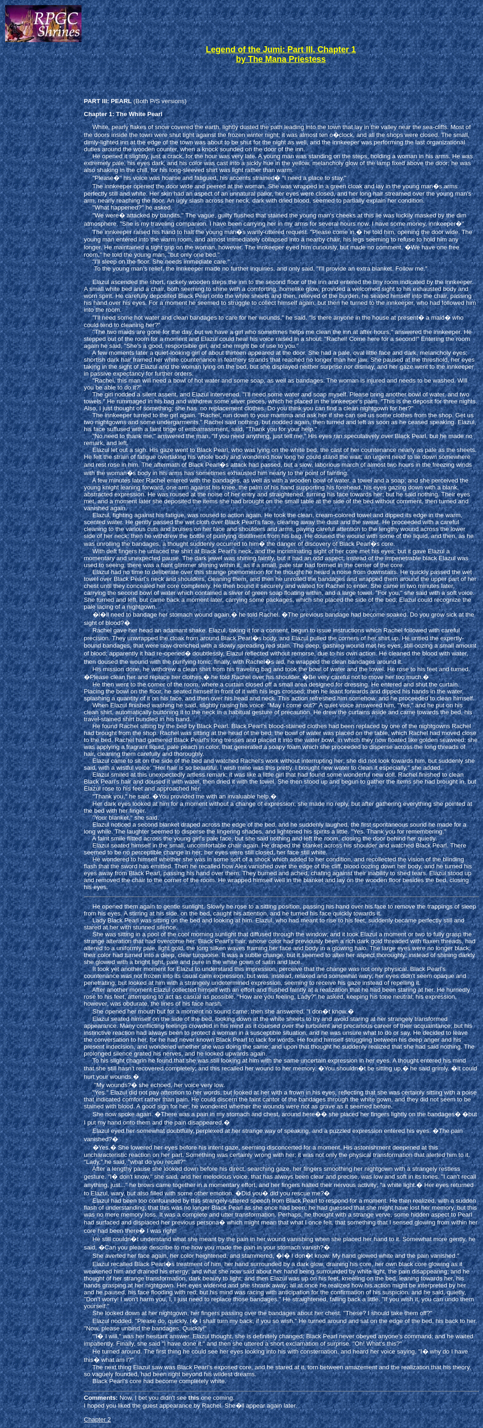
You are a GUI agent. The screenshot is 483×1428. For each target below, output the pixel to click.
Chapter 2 (97, 1419)
